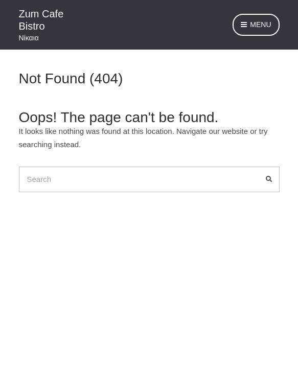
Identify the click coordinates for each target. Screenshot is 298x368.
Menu (256, 25)
